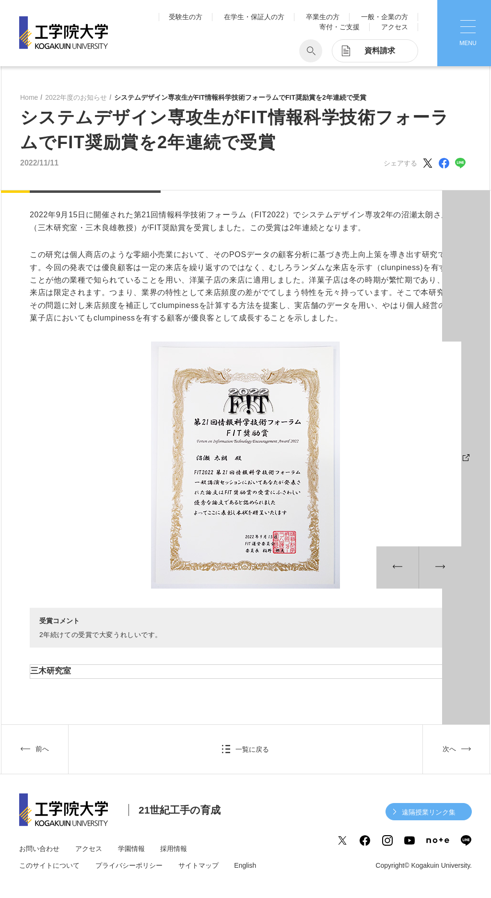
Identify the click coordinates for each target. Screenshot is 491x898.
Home (29, 97)
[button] (397, 567)
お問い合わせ (39, 848)
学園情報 (131, 848)
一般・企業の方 (384, 17)
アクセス (394, 27)
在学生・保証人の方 (254, 17)
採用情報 (173, 848)
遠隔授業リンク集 (429, 812)
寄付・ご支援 (339, 27)
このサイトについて (49, 865)
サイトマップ (198, 865)
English (245, 865)
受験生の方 (185, 17)
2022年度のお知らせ (76, 97)
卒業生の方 (322, 17)
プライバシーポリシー (129, 865)
